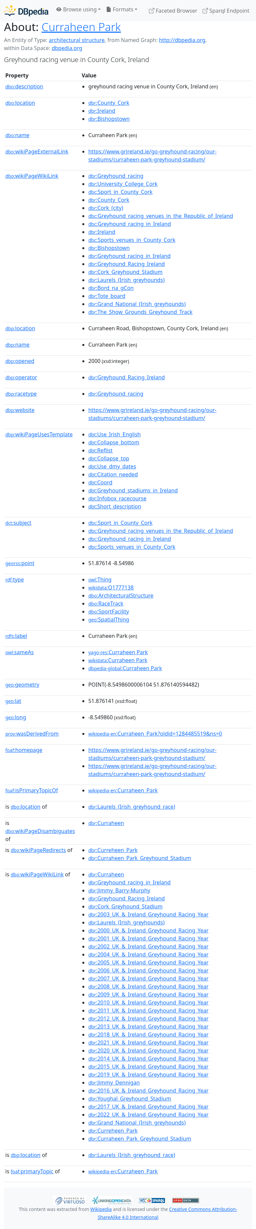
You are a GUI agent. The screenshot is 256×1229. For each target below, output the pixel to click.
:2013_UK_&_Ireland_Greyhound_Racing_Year (148, 1026)
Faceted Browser (173, 10)
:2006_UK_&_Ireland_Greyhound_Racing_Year (148, 970)
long (15, 717)
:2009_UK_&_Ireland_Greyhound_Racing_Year (148, 994)
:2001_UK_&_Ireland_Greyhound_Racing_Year (148, 938)
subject (18, 522)
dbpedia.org (67, 48)
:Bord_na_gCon (111, 288)
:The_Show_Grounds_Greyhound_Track (140, 312)
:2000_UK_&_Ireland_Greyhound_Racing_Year (148, 930)
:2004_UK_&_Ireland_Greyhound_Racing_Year (148, 954)
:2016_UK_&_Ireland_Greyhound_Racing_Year (148, 1090)
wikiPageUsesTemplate (39, 434)
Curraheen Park (81, 26)
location (20, 102)
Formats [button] (119, 9)
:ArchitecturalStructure (120, 595)
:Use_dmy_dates (112, 466)
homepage (23, 750)
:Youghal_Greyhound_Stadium (129, 1098)
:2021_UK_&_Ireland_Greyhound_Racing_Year (148, 1042)
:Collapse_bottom (113, 442)
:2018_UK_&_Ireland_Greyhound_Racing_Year (148, 1034)
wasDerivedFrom (32, 733)
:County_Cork (108, 102)
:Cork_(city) (105, 208)
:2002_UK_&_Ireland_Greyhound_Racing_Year (148, 946)
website (20, 410)
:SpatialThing (108, 619)
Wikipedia (101, 1209)
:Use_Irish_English (114, 434)
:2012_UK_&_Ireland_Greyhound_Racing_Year (148, 1018)
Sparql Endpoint (226, 10)
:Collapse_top (108, 458)
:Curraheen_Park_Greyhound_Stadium (139, 858)
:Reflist (100, 450)
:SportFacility (108, 611)
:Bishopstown (109, 118)
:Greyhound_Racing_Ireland (126, 264)
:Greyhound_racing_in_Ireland (129, 224)
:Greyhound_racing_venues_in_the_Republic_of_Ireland (160, 216)
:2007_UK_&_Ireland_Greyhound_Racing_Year (148, 978)
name (17, 135)
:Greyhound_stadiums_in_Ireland (133, 490)
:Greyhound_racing (115, 175)
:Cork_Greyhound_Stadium (125, 272)
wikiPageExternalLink (36, 151)
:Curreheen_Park (113, 850)
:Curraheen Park (118, 652)
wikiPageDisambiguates (40, 831)
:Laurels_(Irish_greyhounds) (126, 280)
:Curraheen (106, 823)
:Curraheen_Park (123, 790)
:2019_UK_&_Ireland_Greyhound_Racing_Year (148, 1074)
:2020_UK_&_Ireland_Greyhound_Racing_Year (148, 1050)
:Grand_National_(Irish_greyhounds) (137, 304)
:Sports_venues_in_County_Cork (131, 240)
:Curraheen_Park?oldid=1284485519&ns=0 (155, 733)
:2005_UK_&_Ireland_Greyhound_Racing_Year (148, 962)
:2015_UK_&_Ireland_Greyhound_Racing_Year (148, 1066)
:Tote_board (106, 296)
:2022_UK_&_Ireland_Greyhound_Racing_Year (148, 1114)
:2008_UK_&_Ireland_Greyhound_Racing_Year (148, 986)
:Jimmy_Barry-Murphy (119, 890)
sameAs (19, 652)
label (16, 636)
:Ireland (101, 110)
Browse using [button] (76, 9)
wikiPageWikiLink (31, 175)
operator (21, 377)
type (14, 579)
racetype (21, 393)
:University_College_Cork (123, 183)
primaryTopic (32, 1171)
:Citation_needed (113, 474)
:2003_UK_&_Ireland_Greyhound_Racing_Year (148, 914)
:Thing (100, 579)
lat (13, 701)
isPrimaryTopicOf (31, 790)
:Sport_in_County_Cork (120, 191)
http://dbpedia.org (182, 40)
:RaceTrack (105, 603)
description (24, 86)
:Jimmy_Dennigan (114, 1082)
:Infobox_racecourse (117, 498)
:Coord (100, 482)
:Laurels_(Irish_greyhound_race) (131, 806)
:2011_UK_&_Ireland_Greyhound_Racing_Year (148, 1010)
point (19, 563)
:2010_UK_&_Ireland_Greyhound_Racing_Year (148, 1002)
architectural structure (76, 40)
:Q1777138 (111, 587)
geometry (22, 684)
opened (19, 361)
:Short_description (114, 506)
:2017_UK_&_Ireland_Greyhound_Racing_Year (148, 1106)
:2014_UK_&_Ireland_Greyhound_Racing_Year (148, 1058)
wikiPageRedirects (38, 850)
